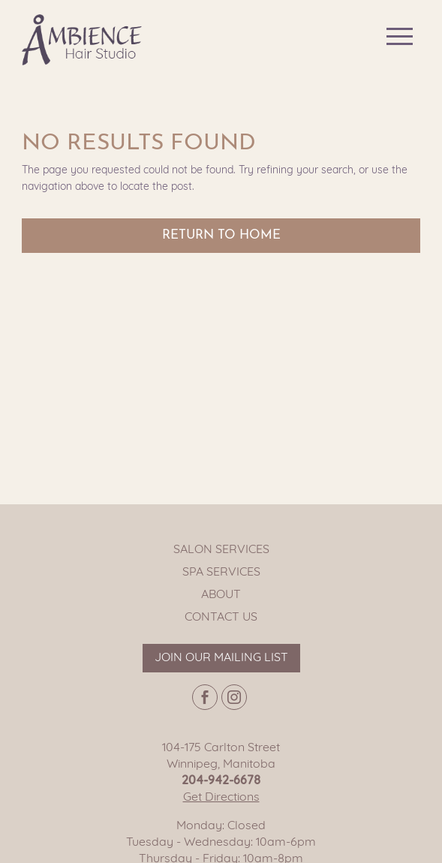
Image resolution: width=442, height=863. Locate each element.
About (221, 595)
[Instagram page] (234, 697)
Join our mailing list (221, 658)
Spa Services (221, 573)
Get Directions (221, 798)
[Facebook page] (205, 697)
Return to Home (221, 235)
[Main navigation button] (399, 36)
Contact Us (221, 618)
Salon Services (221, 550)
